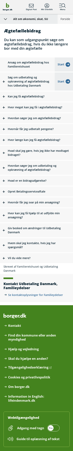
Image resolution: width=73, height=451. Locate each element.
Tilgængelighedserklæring (28, 367)
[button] (27, 81)
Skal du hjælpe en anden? (28, 359)
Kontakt (14, 326)
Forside (65, 19)
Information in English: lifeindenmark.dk (26, 399)
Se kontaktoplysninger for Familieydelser (35, 295)
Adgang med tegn (30, 428)
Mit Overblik (47, 7)
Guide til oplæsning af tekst (38, 439)
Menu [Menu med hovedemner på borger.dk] (62, 7)
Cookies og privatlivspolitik (29, 377)
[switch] (38, 428)
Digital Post (31, 7)
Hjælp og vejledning (23, 349)
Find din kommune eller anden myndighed (32, 337)
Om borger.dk (19, 387)
